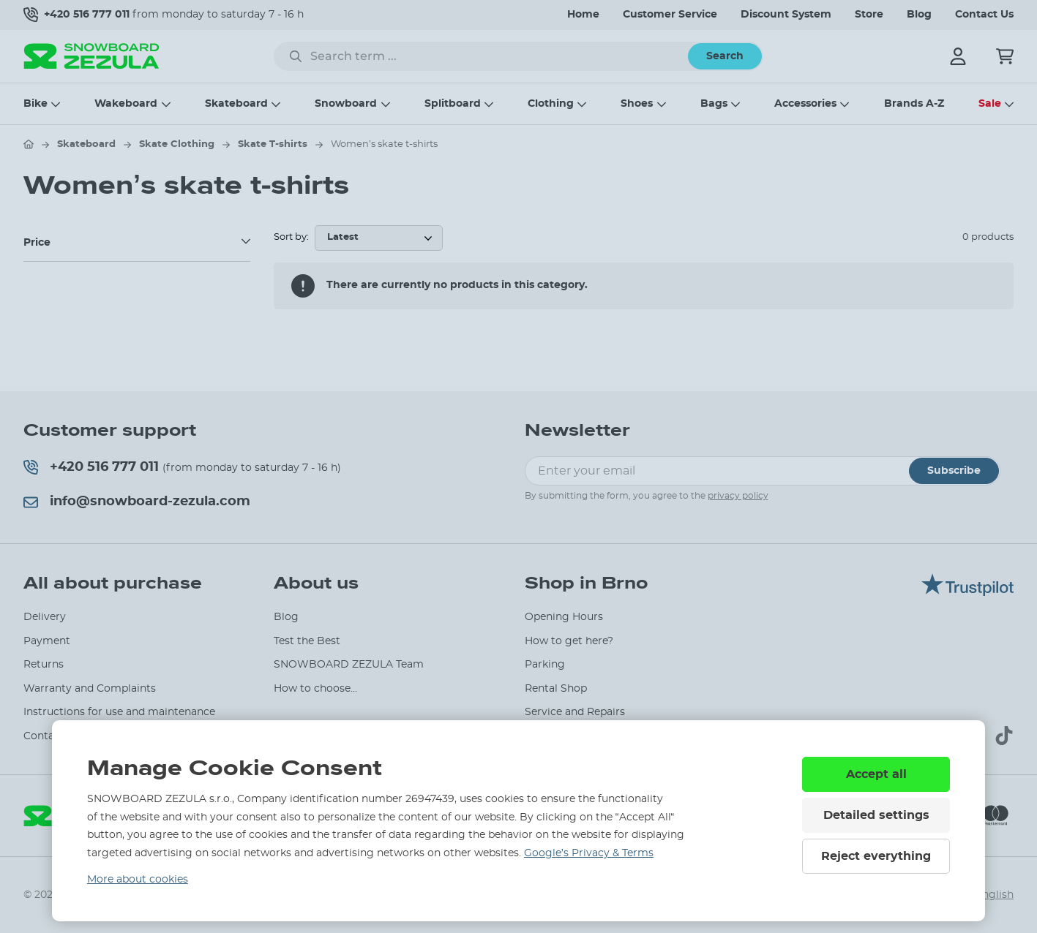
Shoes (637, 104)
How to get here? (569, 641)
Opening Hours (564, 617)
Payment (46, 641)
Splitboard (452, 104)
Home (583, 15)
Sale (989, 104)
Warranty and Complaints (89, 689)
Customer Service (670, 15)
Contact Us (984, 15)
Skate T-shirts (272, 144)
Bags (713, 104)
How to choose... (315, 689)
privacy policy (738, 495)
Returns (43, 665)
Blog (919, 15)
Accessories (805, 104)
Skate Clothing (176, 144)
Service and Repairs (575, 712)
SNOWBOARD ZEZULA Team (349, 665)
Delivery (44, 617)
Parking (545, 665)
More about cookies (137, 880)
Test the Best (307, 641)
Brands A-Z (914, 104)
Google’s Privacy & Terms (589, 853)
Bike (35, 104)
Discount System (786, 15)
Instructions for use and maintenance (119, 712)
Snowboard (346, 104)
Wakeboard (125, 104)
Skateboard (236, 104)
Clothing (551, 104)
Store (869, 15)
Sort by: (291, 237)
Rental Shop (556, 689)
